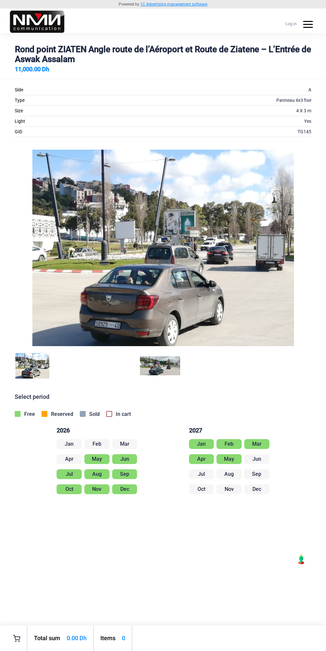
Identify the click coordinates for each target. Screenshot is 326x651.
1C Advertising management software (173, 4)
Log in (291, 23)
